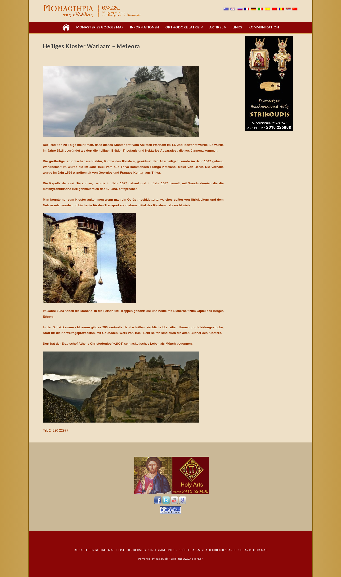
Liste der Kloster (132, 549)
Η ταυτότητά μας (253, 549)
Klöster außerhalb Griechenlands (207, 549)
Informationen (162, 549)
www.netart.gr (193, 558)
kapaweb (162, 558)
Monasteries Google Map (94, 549)
